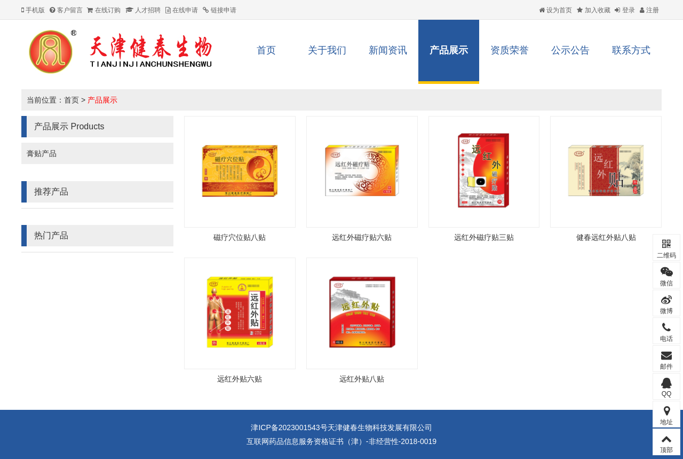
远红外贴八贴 (361, 379)
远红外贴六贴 (239, 379)
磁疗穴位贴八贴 (239, 237)
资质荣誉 (509, 50)
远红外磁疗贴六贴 (362, 237)
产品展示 (449, 50)
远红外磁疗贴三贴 (484, 237)
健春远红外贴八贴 (606, 237)
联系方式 (631, 50)
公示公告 (570, 50)
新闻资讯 (388, 50)
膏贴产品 (42, 153)
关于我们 (327, 50)
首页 (266, 50)
